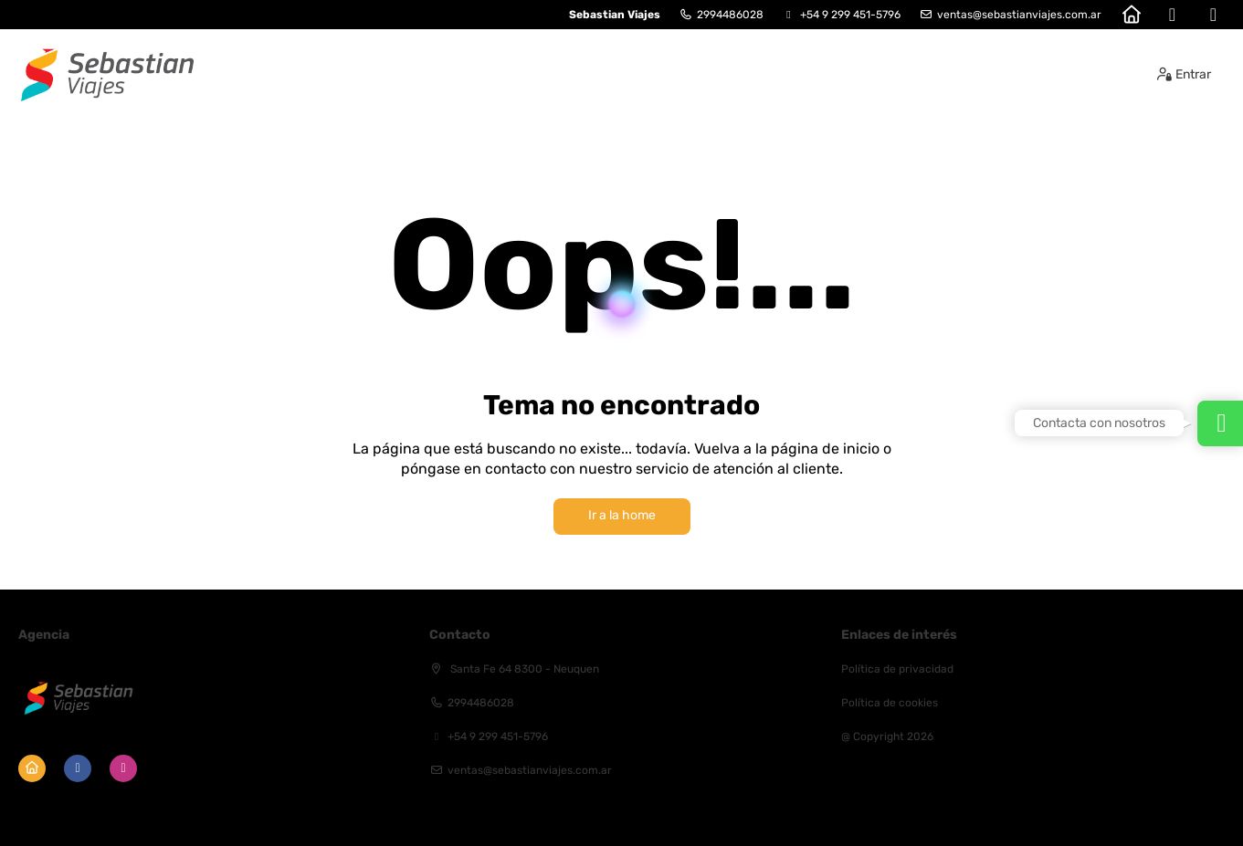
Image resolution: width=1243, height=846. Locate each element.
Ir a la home (622, 515)
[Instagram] (1213, 15)
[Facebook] (1172, 15)
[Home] (1131, 15)
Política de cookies (889, 702)
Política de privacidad (897, 669)
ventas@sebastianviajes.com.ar (1019, 14)
